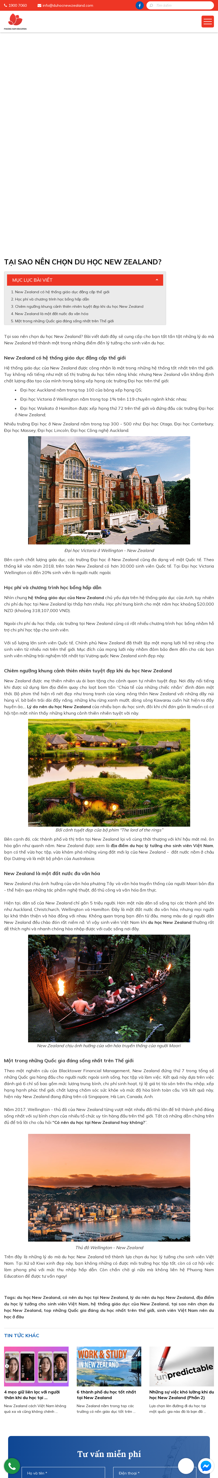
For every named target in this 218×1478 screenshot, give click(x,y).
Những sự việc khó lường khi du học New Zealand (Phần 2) (181, 1177)
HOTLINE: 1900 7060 (109, 1359)
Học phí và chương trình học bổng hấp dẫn (52, 82)
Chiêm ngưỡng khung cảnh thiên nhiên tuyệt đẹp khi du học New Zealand (79, 89)
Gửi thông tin (109, 1344)
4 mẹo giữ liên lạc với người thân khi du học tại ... (32, 1177)
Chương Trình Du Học (87, 1409)
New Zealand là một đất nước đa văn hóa (51, 96)
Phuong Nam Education (89, 1401)
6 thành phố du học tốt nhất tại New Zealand (106, 1177)
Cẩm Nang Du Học (84, 1417)
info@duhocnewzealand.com (68, 5)
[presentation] (109, 1323)
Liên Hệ (74, 1442)
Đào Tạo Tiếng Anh (85, 1434)
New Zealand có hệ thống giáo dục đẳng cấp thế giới (62, 74)
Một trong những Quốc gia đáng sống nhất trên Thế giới (64, 104)
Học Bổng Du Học (83, 1426)
